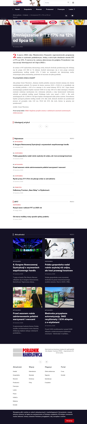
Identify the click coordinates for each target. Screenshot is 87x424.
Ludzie (71, 9)
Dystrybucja (48, 379)
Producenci (49, 9)
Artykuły (25, 15)
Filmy (30, 382)
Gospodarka (28, 9)
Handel (17, 9)
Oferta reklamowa (50, 371)
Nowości (39, 9)
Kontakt (15, 405)
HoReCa (15, 397)
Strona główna (17, 15)
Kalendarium (32, 371)
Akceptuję (69, 421)
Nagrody (47, 375)
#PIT (72, 47)
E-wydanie (48, 382)
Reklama (15, 401)
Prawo (14, 393)
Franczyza (61, 9)
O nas (62, 371)
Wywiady (31, 375)
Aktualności (19, 141)
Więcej (72, 138)
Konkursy (31, 379)
